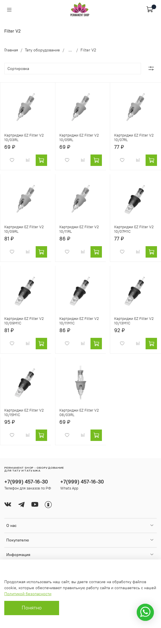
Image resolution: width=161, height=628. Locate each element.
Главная (11, 50)
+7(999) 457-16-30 (26, 481)
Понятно (32, 608)
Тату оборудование (42, 50)
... (70, 50)
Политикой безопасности (27, 593)
